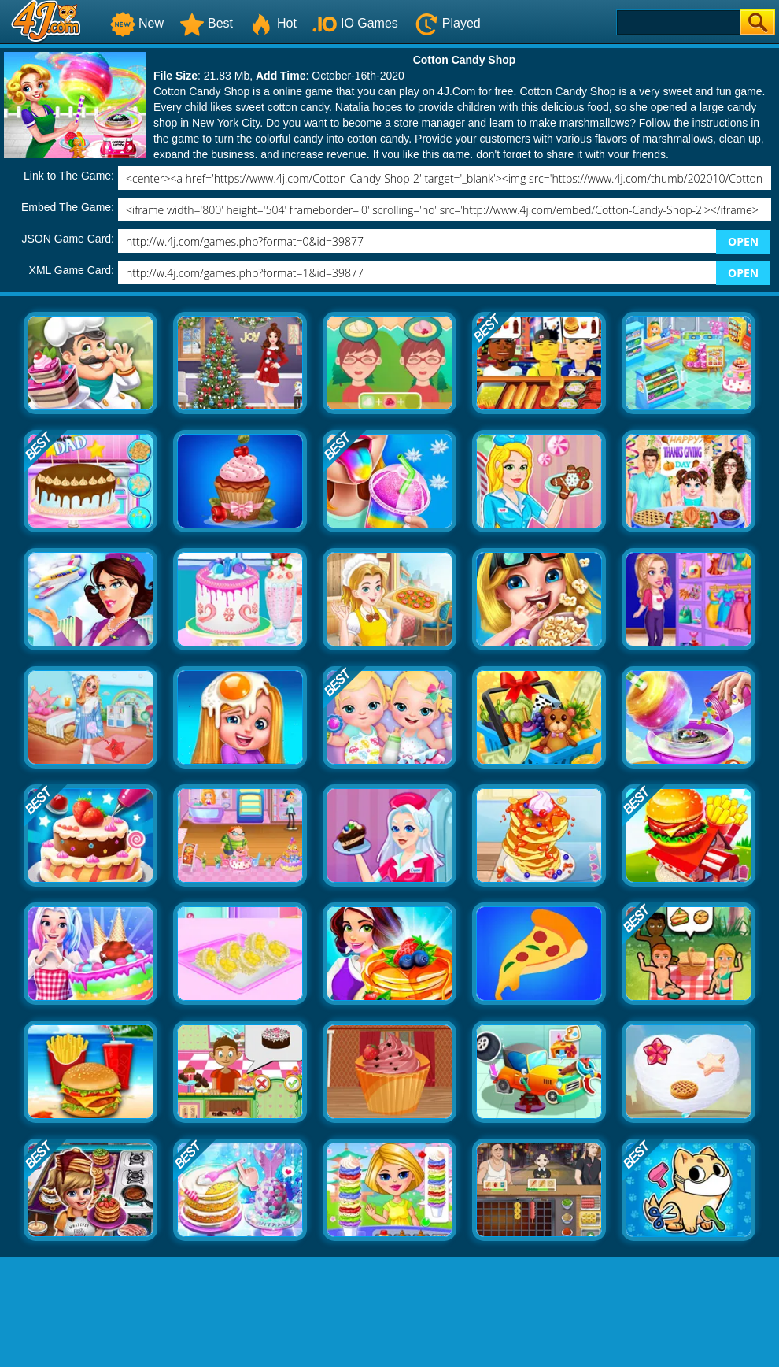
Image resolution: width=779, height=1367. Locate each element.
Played (447, 23)
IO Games (355, 23)
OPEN (743, 241)
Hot (273, 23)
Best (206, 23)
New (137, 23)
